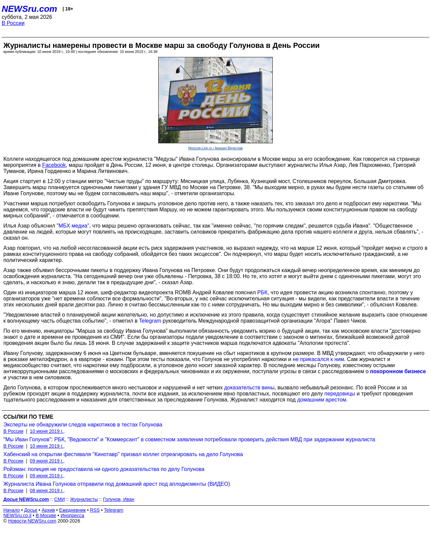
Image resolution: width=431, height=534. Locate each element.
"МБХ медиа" (73, 226)
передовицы (339, 393)
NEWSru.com (29, 9)
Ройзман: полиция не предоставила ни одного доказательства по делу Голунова (103, 469)
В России (13, 23)
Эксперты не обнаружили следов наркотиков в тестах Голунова (82, 424)
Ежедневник (72, 510)
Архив (48, 510)
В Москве (46, 515)
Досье (30, 510)
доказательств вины (249, 387)
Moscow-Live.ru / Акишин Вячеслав (215, 148)
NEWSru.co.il (17, 515)
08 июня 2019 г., (47, 490)
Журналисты (84, 499)
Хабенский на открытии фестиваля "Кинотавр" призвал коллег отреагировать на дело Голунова (123, 454)
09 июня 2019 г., (47, 461)
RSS (95, 510)
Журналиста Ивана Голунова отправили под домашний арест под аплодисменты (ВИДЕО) (116, 484)
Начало (11, 510)
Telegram (150, 321)
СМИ (59, 499)
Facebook (54, 165)
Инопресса (73, 515)
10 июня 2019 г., (47, 431)
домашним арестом (321, 400)
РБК (262, 292)
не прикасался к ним (318, 359)
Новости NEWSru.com (32, 521)
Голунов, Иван (118, 499)
